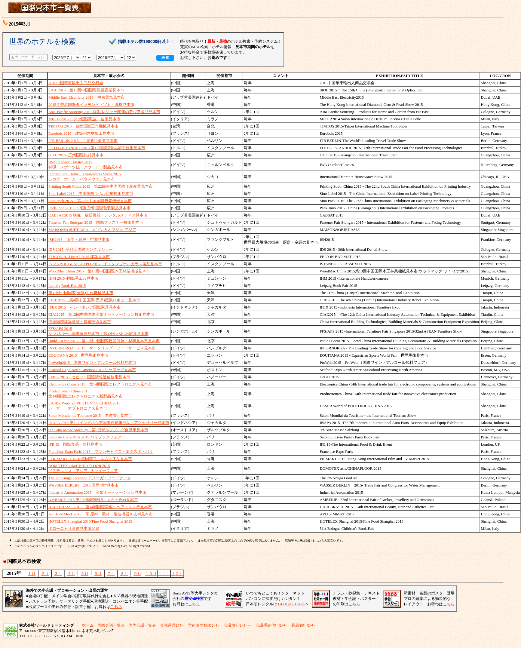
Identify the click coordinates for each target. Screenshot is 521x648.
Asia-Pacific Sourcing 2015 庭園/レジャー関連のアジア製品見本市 (104, 111)
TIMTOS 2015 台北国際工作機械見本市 (83, 126)
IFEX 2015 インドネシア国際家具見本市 (84, 307)
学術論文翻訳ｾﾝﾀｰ (204, 625)
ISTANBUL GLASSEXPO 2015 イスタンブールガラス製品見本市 (105, 264)
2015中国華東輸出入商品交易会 (75, 83)
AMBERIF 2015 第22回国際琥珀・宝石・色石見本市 (93, 499)
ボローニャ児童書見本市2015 (73, 528)
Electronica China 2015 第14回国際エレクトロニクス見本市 (100, 384)
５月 (84, 573)
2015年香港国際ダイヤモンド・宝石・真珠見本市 (91, 104)
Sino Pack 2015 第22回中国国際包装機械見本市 (90, 200)
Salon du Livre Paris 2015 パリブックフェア (84, 437)
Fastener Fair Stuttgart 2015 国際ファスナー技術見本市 (95, 222)
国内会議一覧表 (142, 625)
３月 (58, 573)
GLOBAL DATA (291, 604)
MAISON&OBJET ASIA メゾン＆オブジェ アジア (92, 229)
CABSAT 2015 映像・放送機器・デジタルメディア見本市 (97, 215)
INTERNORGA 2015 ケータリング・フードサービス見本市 (102, 348)
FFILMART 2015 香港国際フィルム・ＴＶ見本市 (90, 458)
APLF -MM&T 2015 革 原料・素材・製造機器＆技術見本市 (100, 514)
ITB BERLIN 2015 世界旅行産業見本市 (83, 140)
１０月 (151, 573)
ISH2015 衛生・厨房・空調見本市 (78, 239)
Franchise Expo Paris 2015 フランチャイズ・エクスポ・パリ (100, 451)
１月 (31, 573)
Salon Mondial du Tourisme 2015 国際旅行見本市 (90, 415)
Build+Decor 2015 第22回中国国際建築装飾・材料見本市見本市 (104, 341)
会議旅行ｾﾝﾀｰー (238, 625)
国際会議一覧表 (111, 625)
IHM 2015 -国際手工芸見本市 (73, 278)
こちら (194, 604)
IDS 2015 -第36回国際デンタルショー (80, 249)
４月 (71, 573)
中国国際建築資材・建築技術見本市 (79, 321)
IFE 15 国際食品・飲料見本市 (75, 444)
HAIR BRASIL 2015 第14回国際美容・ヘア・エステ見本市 (100, 507)
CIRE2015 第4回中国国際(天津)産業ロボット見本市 (94, 300)
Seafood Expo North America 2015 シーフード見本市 (92, 369)
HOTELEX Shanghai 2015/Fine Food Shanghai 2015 (90, 521)
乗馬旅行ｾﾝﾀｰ (303, 625)
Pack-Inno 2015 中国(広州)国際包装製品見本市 (89, 208)
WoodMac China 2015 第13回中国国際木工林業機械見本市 (99, 271)
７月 (111, 573)
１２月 (177, 573)
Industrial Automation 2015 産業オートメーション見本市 (97, 492)
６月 (98, 573)
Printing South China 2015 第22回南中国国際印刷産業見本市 (100, 186)
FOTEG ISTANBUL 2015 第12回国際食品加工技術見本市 (96, 148)
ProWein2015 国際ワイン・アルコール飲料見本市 (92, 362)
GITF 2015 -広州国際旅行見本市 (75, 155)
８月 (124, 573)
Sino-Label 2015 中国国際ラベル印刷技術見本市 (90, 193)
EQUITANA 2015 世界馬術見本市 (78, 355)
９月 (137, 573)
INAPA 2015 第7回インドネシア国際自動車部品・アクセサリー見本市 (108, 422)
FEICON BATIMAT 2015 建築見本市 (79, 256)
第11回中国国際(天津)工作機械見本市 (80, 292)
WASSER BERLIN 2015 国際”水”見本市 (83, 485)
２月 (45, 573)
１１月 (164, 573)
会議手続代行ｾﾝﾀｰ (271, 625)
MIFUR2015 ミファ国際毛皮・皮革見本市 (84, 119)
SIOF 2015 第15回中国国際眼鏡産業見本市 (86, 90)
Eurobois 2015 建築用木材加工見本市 (81, 133)
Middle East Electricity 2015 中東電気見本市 (86, 97)
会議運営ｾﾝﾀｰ (172, 625)
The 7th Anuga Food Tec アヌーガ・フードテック (89, 478)
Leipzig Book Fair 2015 (67, 285)
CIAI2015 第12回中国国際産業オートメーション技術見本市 (101, 314)
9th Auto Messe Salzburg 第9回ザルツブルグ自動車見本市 (98, 430)
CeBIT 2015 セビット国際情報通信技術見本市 (89, 377)
